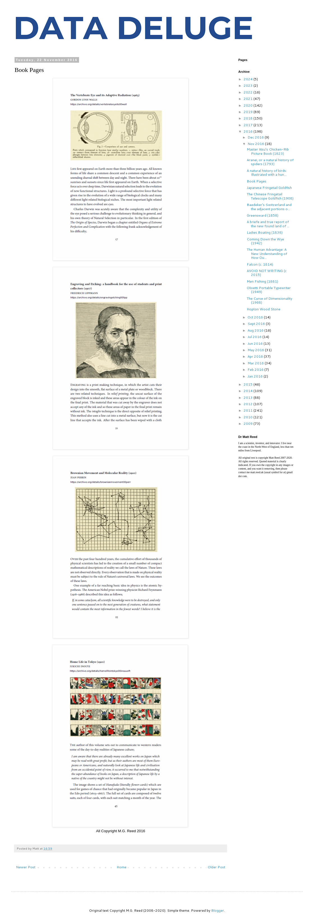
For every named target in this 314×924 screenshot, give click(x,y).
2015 (248, 384)
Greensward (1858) (262, 215)
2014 (248, 390)
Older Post (216, 867)
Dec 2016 (256, 137)
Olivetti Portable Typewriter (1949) (269, 289)
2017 (248, 125)
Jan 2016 (256, 376)
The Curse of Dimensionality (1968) (269, 300)
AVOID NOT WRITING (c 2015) (267, 272)
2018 (248, 118)
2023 (248, 85)
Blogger (217, 910)
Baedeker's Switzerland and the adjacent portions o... (269, 206)
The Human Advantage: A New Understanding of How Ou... (267, 253)
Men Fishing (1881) (262, 281)
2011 (248, 410)
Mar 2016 (256, 363)
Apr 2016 (256, 356)
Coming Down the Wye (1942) (265, 241)
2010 (248, 417)
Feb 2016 (256, 369)
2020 (248, 105)
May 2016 (256, 350)
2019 (248, 111)
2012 (248, 404)
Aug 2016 (256, 330)
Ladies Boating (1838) (265, 232)
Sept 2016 (257, 323)
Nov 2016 (256, 143)
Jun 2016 (256, 343)
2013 (248, 397)
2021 (248, 98)
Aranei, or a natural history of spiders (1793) (270, 162)
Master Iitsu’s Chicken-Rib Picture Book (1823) (268, 151)
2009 (248, 423)
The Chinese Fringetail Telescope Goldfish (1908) (270, 196)
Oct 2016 (256, 317)
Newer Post (25, 867)
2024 (248, 79)
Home (121, 867)
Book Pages (256, 181)
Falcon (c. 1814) (260, 264)
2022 (248, 92)
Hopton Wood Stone (263, 309)
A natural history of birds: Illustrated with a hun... (267, 172)
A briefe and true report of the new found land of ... (268, 223)
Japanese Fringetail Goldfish (269, 187)
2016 (248, 131)
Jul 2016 (255, 336)
